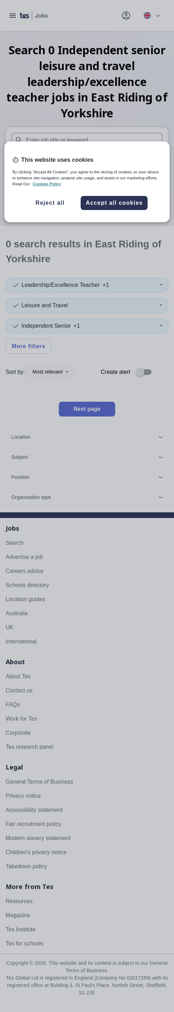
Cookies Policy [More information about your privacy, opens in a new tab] (47, 184)
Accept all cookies (114, 203)
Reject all (50, 203)
